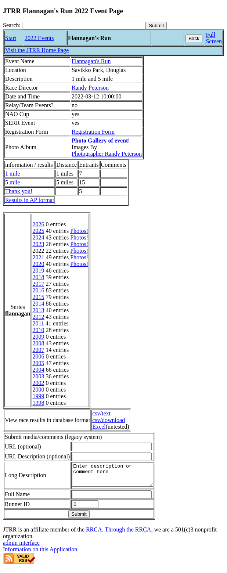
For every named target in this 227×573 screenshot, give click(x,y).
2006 (38, 356)
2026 (38, 224)
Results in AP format (29, 200)
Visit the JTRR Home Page (37, 50)
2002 (38, 383)
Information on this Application (40, 554)
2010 (38, 330)
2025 (38, 231)
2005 (38, 363)
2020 (38, 264)
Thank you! (18, 191)
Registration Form (93, 132)
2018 (38, 277)
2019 (38, 270)
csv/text (101, 413)
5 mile (12, 182)
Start (10, 38)
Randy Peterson (90, 87)
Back (193, 38)
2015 (38, 297)
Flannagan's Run (91, 61)
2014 (38, 303)
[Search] (84, 25)
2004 (38, 370)
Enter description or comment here (117, 476)
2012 (38, 317)
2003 (38, 376)
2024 (38, 237)
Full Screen (214, 38)
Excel (98, 427)
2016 (38, 290)
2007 (38, 350)
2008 (38, 343)
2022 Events (39, 38)
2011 (38, 323)
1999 (38, 396)
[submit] (156, 25)
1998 (38, 403)
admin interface (21, 547)
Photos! (79, 231)
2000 (38, 389)
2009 (38, 337)
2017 (38, 284)
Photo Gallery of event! (101, 140)
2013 (38, 310)
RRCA (94, 534)
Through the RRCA (128, 534)
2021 (38, 257)
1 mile (12, 173)
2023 (38, 244)
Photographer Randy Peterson (107, 154)
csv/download (108, 420)
